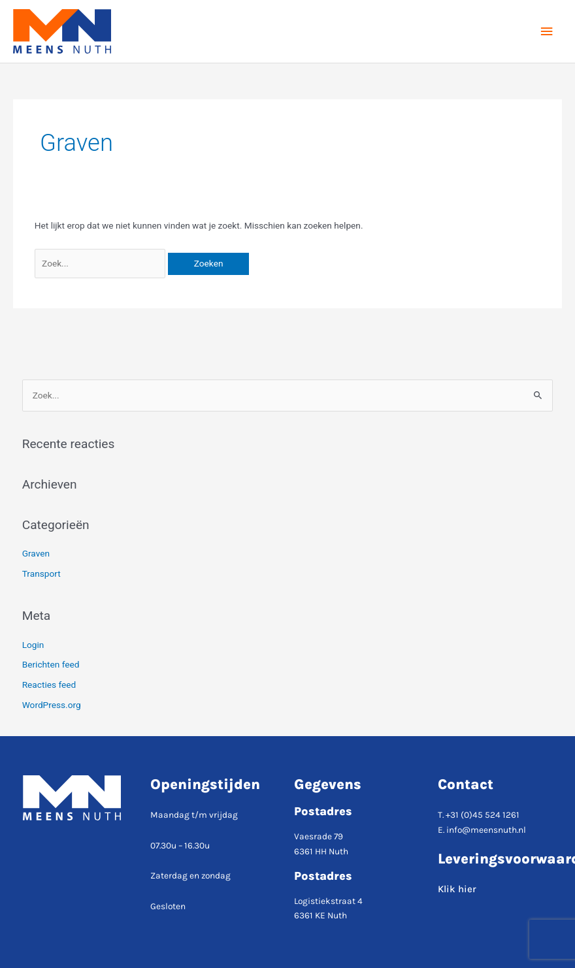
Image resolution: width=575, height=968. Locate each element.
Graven (36, 553)
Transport (41, 573)
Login (33, 644)
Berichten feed (51, 664)
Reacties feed (49, 684)
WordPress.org (51, 705)
